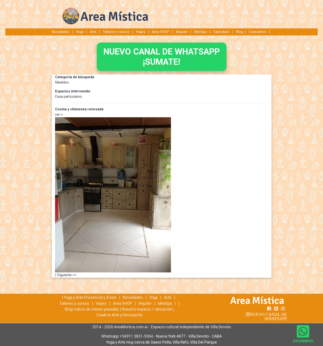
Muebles (62, 82)
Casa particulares (68, 96)
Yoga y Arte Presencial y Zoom (90, 297)
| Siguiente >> (65, 275)
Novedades (61, 32)
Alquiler (182, 32)
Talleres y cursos (116, 32)
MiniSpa (200, 32)
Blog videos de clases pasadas (92, 309)
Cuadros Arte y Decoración (119, 315)
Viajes (140, 32)
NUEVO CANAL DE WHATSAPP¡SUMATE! (161, 57)
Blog (239, 32)
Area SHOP (160, 32)
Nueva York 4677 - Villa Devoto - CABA (189, 336)
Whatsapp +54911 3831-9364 (127, 336)
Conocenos (257, 32)
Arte (93, 32)
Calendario (221, 32)
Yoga (80, 32)
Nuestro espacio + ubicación (147, 309)
